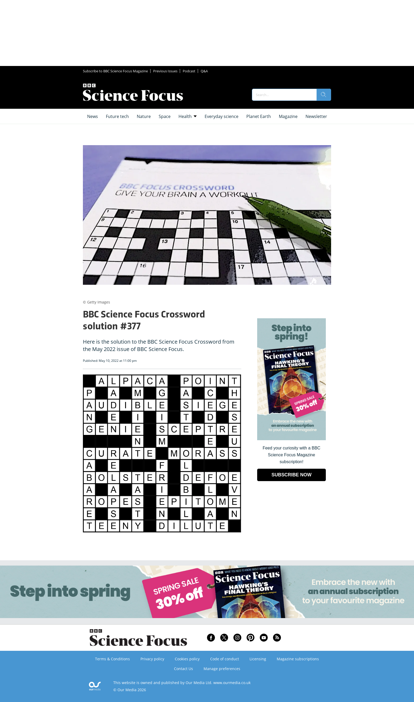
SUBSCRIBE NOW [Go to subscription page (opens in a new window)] (291, 474)
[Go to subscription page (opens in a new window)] (291, 439)
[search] (324, 95)
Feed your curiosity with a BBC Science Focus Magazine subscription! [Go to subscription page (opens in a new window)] (292, 455)
